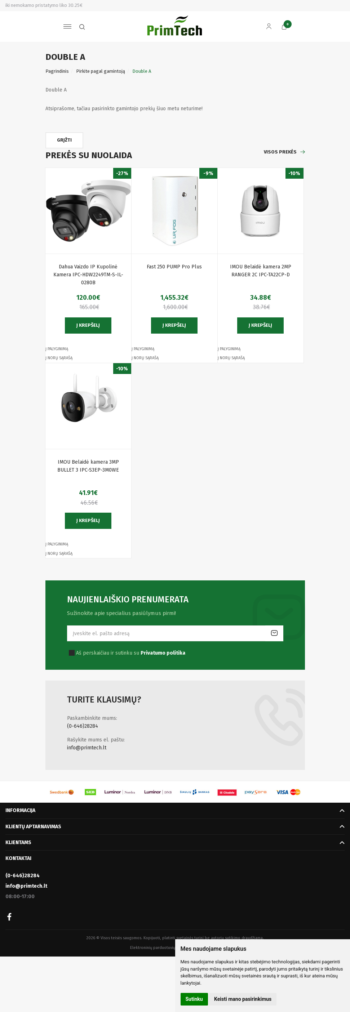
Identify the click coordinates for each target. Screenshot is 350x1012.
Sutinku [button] (194, 999)
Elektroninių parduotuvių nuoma (159, 947)
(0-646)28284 (82, 726)
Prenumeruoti (274, 633)
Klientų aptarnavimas (33, 827)
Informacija (20, 810)
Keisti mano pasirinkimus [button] (242, 999)
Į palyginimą (56, 349)
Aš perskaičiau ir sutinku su (130, 653)
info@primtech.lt (86, 748)
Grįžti (64, 140)
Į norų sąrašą (58, 358)
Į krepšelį (88, 325)
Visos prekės (280, 152)
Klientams (18, 842)
